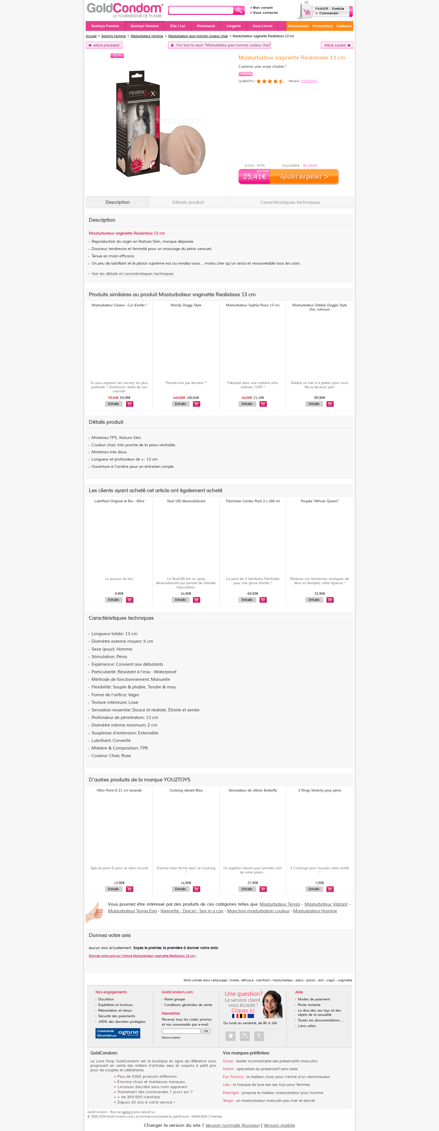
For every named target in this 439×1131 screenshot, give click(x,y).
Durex (228, 1061)
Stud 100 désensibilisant (186, 501)
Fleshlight (231, 1093)
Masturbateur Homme (315, 911)
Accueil (91, 36)
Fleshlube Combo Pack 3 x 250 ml (253, 501)
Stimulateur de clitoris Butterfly (252, 790)
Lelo (226, 1085)
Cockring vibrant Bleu (186, 790)
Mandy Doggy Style (186, 305)
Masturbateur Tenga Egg (132, 911)
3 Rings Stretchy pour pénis (319, 790)
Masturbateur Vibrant (326, 904)
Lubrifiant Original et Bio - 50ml (119, 501)
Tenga (228, 1100)
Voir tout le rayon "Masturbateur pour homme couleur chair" (223, 45)
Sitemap (216, 1116)
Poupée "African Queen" (319, 501)
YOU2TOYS (309, 81)
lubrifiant (119, 263)
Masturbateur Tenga (280, 904)
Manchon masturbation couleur (258, 911)
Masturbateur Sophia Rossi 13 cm (252, 305)
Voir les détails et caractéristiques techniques (133, 273)
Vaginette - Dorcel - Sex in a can (191, 911)
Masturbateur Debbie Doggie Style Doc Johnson (319, 307)
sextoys (127, 1112)
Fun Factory (233, 1077)
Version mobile (279, 1125)
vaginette (123, 233)
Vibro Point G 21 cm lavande (119, 790)
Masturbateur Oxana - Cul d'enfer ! (119, 305)
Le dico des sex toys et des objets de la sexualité (319, 1013)
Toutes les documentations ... (321, 1020)
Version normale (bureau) (233, 1125)
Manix (228, 1069)
